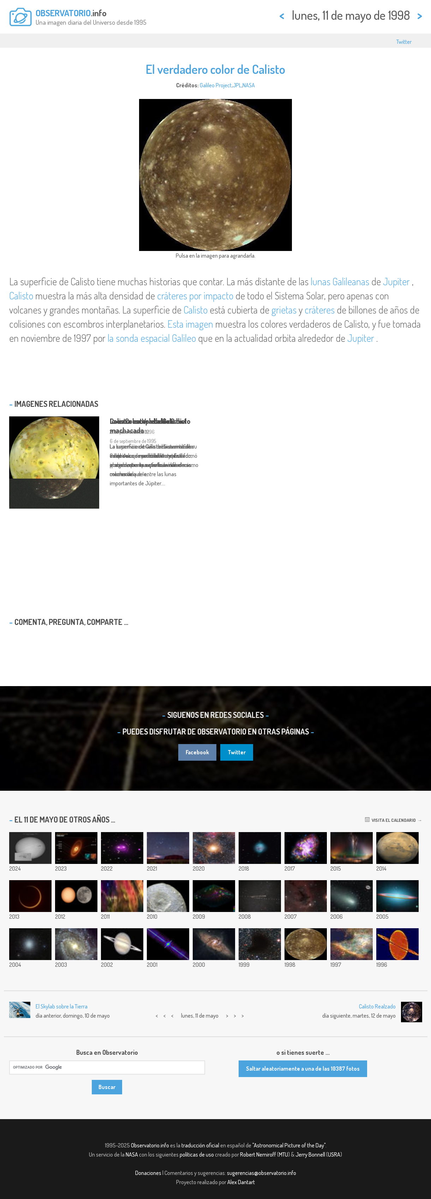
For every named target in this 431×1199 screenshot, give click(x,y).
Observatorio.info (150, 1145)
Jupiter (396, 281)
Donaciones (148, 1172)
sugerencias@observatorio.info (261, 1172)
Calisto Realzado (377, 1006)
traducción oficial (200, 1145)
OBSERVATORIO (63, 12)
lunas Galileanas (341, 281)
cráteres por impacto (195, 295)
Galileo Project (216, 85)
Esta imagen (190, 323)
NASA (249, 85)
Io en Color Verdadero (141, 421)
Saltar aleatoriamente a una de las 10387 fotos (303, 1068)
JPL (237, 85)
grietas (284, 309)
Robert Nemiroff (258, 1154)
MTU (283, 1154)
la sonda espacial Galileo (152, 338)
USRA (334, 1154)
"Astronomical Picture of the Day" (288, 1145)
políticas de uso (197, 1154)
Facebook (197, 752)
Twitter (404, 41)
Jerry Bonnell (310, 1154)
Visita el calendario (390, 820)
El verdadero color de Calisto (215, 69)
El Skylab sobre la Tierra (62, 1006)
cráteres (320, 309)
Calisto (21, 295)
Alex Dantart (241, 1182)
